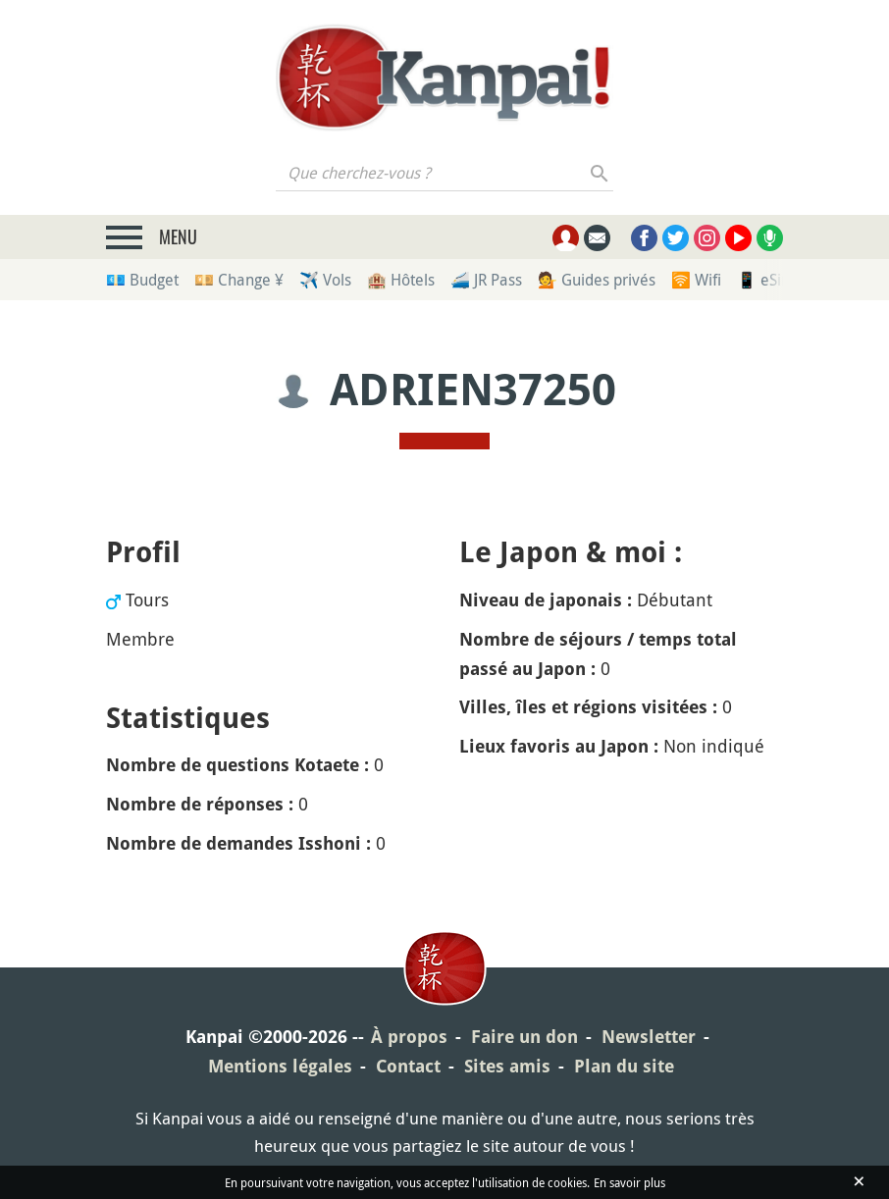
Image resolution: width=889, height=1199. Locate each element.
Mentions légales (280, 1066)
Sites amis (507, 1066)
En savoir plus (629, 1182)
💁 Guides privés (596, 279)
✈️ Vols (325, 279)
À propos (409, 1036)
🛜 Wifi (696, 279)
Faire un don (524, 1036)
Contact (408, 1066)
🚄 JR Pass (486, 279)
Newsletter (648, 1036)
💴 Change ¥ (239, 279)
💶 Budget (142, 279)
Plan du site (624, 1066)
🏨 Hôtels (401, 279)
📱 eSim (766, 279)
